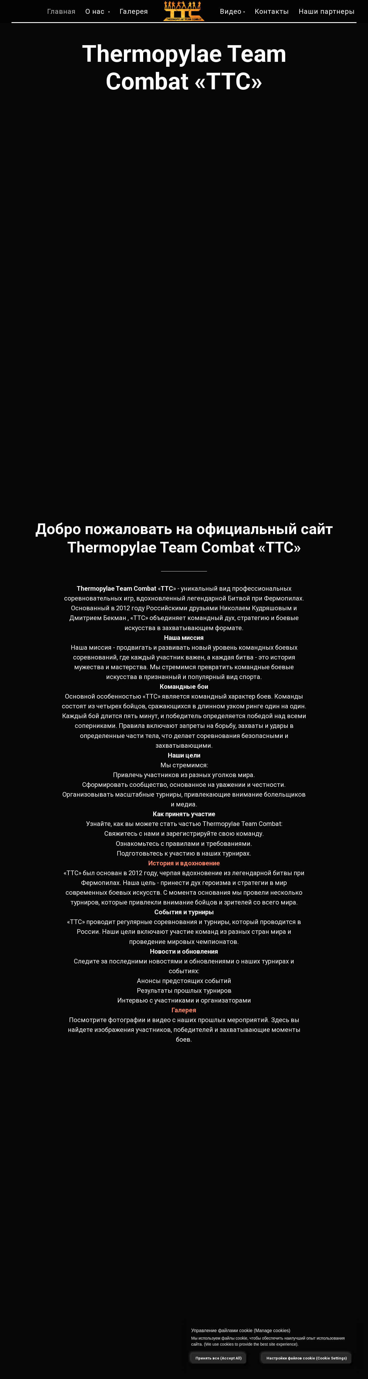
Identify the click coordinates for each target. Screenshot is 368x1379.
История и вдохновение (184, 863)
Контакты (272, 11)
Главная (61, 11)
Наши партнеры (327, 11)
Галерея (134, 11)
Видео (230, 11)
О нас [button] (95, 11)
